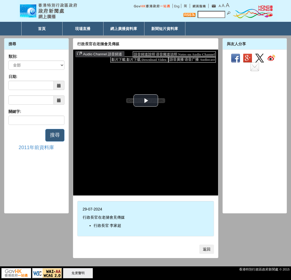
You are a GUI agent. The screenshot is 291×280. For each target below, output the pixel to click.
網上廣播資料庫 (123, 28)
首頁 (42, 28)
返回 (206, 249)
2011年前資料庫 (36, 147)
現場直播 (82, 28)
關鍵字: (14, 111)
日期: (12, 76)
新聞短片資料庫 (164, 28)
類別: (12, 56)
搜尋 (55, 135)
